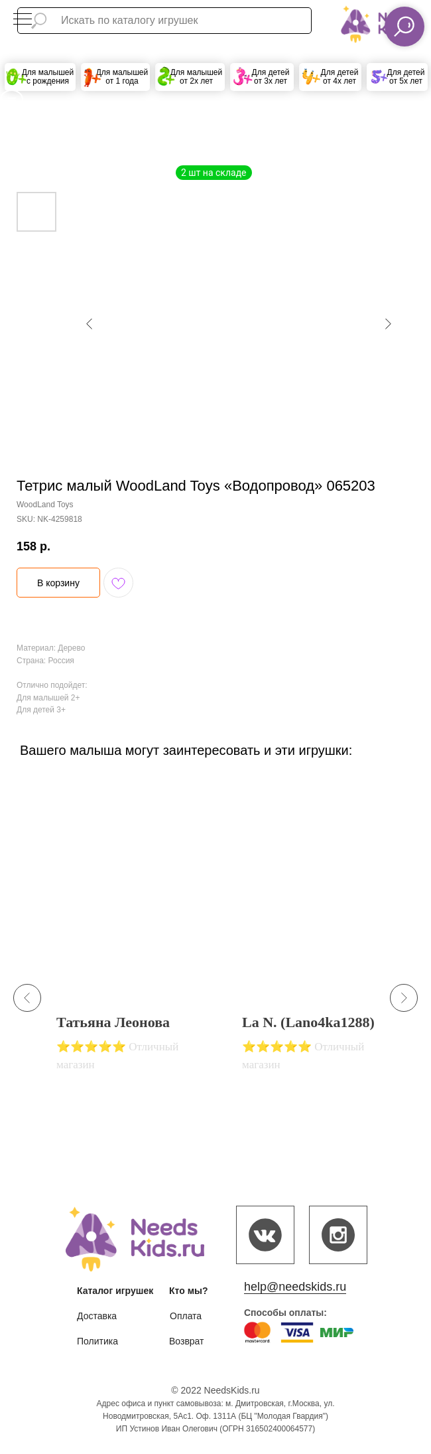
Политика (97, 1341)
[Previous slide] (27, 998)
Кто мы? (188, 1290)
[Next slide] (404, 998)
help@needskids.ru (295, 1286)
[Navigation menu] (22, 20)
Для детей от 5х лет (406, 77)
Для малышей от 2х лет (196, 77)
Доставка (97, 1316)
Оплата (186, 1316)
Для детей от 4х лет (340, 77)
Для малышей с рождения (48, 77)
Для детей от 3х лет (271, 77)
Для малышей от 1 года (122, 77)
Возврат (186, 1341)
